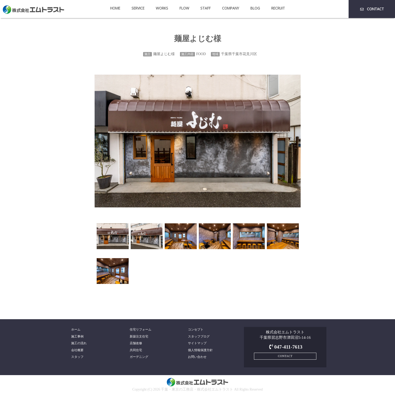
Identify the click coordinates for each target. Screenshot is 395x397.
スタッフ (77, 357)
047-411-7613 (285, 347)
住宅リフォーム (140, 329)
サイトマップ (197, 343)
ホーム (75, 329)
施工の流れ (79, 343)
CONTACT (372, 8)
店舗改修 (136, 343)
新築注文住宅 (139, 336)
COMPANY (230, 8)
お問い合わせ (197, 357)
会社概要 (77, 350)
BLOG (255, 8)
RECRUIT (278, 8)
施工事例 (77, 336)
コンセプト (195, 329)
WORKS (162, 8)
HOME (115, 8)
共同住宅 (136, 350)
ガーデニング (139, 357)
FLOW (184, 8)
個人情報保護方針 (200, 350)
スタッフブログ (199, 336)
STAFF (205, 8)
